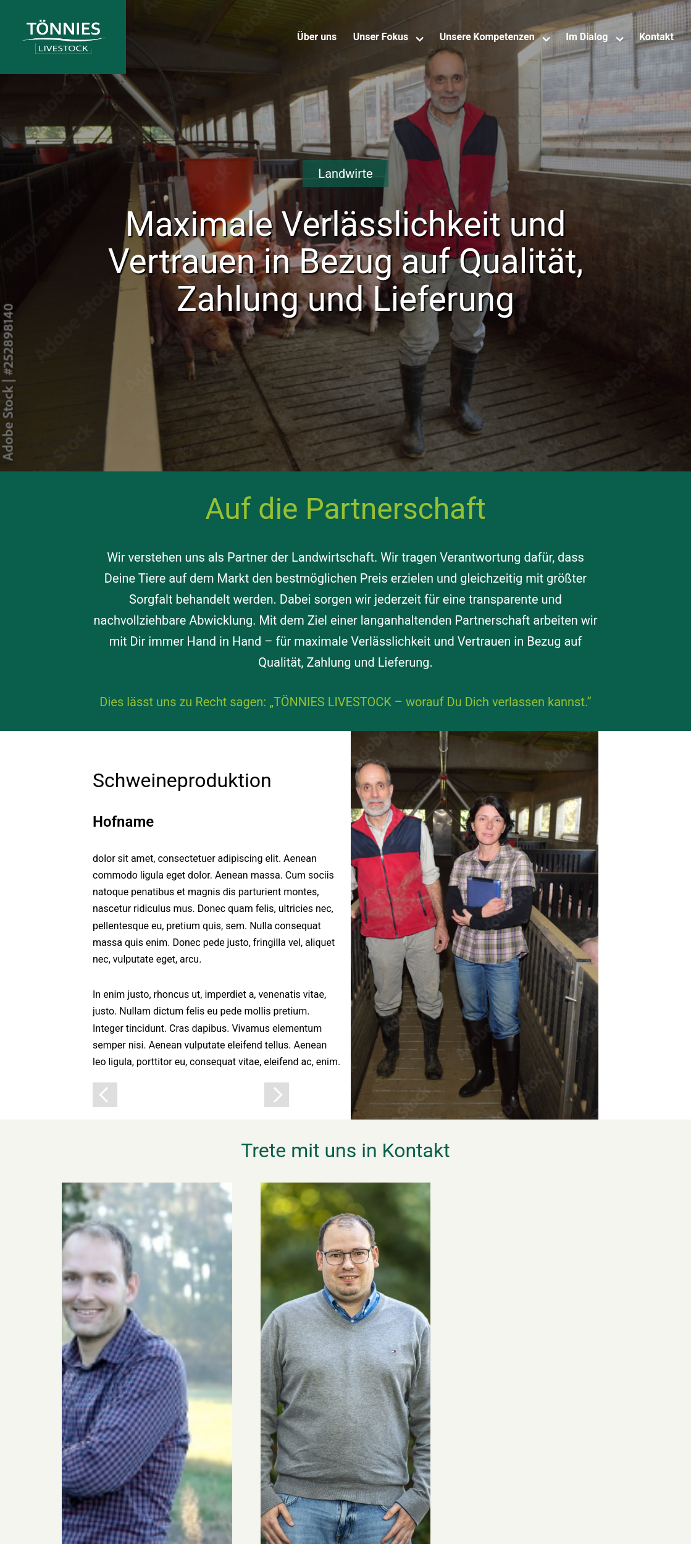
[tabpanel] (345, 925)
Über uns (317, 37)
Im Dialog (587, 37)
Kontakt (656, 37)
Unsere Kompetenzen (487, 37)
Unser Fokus (381, 37)
